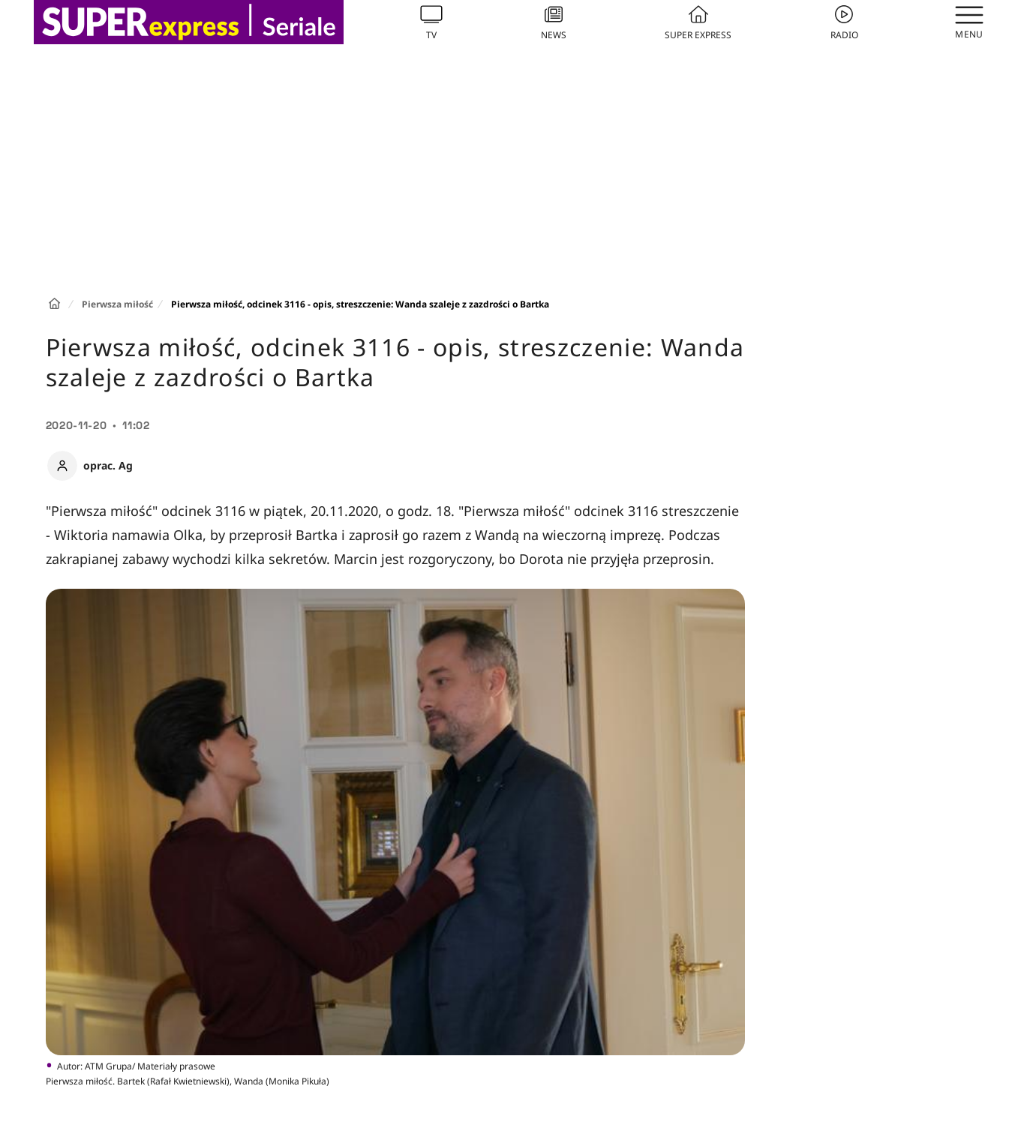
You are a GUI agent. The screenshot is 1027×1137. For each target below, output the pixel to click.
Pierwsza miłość (117, 304)
